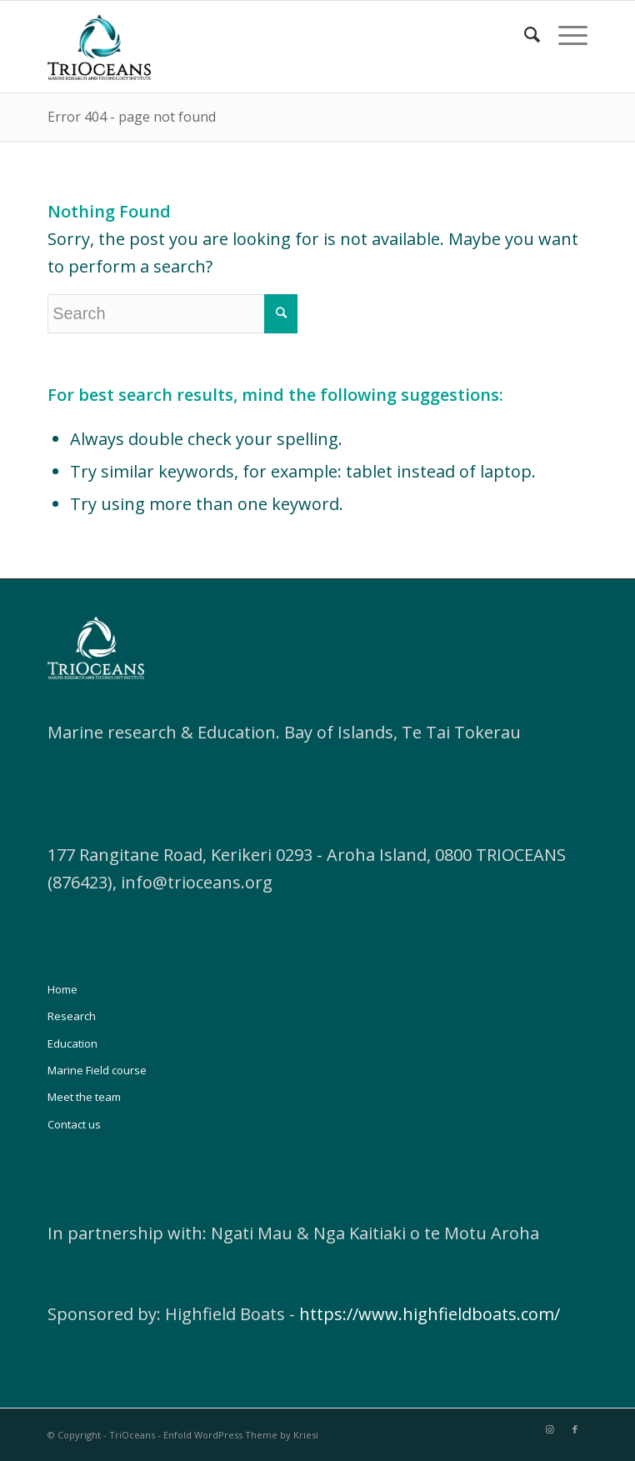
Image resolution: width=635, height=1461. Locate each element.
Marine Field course (97, 1070)
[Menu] (565, 34)
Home (63, 989)
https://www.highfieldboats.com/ (429, 1314)
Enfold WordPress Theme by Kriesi (240, 1434)
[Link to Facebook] (575, 1429)
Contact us (74, 1124)
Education (73, 1043)
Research (72, 1015)
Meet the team (84, 1096)
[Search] (525, 34)
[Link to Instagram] (550, 1429)
